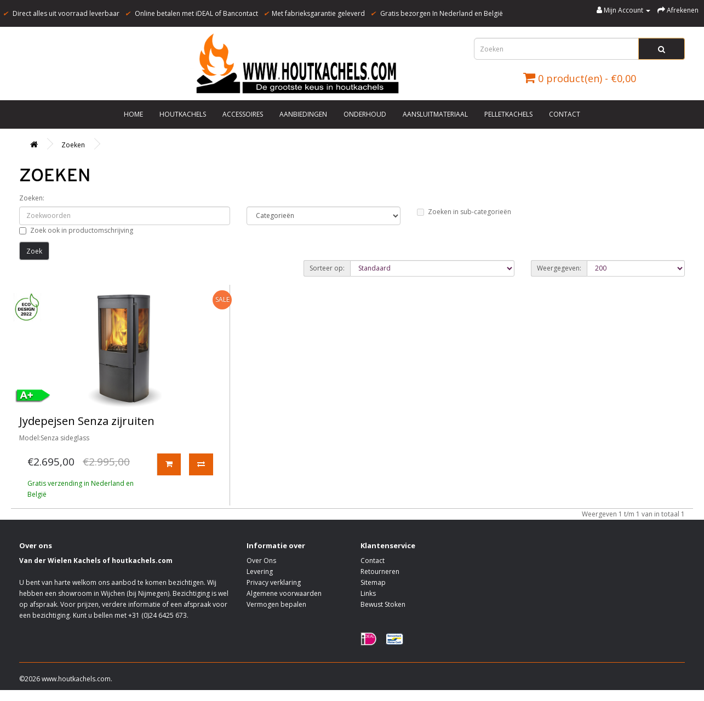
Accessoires (242, 114)
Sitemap (373, 582)
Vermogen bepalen (276, 604)
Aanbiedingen (303, 114)
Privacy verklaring (274, 582)
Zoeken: (31, 198)
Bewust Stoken (382, 604)
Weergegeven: (559, 268)
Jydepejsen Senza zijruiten (86, 420)
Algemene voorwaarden (284, 593)
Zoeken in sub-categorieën (464, 211)
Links (368, 593)
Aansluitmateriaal (435, 114)
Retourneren (379, 571)
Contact (564, 114)
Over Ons (261, 560)
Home (133, 114)
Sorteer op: (327, 268)
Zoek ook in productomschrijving (76, 230)
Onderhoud (365, 114)
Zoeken (73, 145)
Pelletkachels (508, 114)
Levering (260, 571)
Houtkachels (182, 114)
